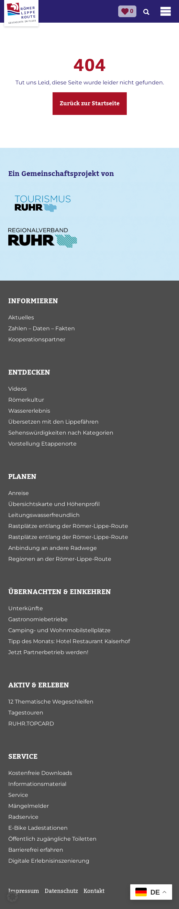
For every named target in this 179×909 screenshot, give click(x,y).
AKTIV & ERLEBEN (38, 685)
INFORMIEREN (33, 301)
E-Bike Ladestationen (38, 828)
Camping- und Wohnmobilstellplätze (59, 630)
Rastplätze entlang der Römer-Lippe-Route (68, 526)
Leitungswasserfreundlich (44, 515)
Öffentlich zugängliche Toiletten (52, 839)
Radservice (23, 817)
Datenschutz (61, 891)
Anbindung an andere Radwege (52, 548)
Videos (17, 389)
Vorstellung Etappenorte (42, 443)
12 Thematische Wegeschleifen (50, 701)
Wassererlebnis (29, 411)
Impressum (23, 891)
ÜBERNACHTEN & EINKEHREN (59, 592)
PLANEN (22, 477)
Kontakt (93, 891)
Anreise (18, 493)
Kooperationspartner (36, 339)
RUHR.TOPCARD (31, 723)
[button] (12, 896)
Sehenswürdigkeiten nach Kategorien (60, 432)
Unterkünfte (25, 608)
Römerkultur (26, 400)
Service (18, 795)
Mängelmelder (28, 806)
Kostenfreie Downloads (40, 773)
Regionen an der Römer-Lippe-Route (59, 559)
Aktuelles (21, 317)
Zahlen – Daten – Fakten (41, 328)
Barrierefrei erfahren (35, 850)
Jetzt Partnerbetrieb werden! (48, 652)
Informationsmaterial (37, 784)
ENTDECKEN (29, 372)
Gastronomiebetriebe (38, 619)
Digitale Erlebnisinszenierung (48, 861)
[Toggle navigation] (165, 11)
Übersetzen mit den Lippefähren (53, 421)
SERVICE (22, 757)
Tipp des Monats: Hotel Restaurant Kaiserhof (69, 641)
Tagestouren (25, 712)
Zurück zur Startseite (90, 103)
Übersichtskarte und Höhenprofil (54, 504)
